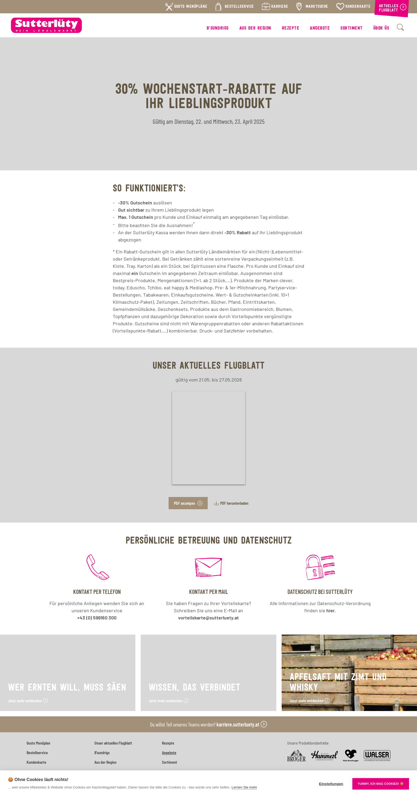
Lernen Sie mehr (244, 787)
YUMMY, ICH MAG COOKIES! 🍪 (381, 783)
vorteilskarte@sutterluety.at (208, 618)
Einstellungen (331, 784)
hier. (331, 610)
